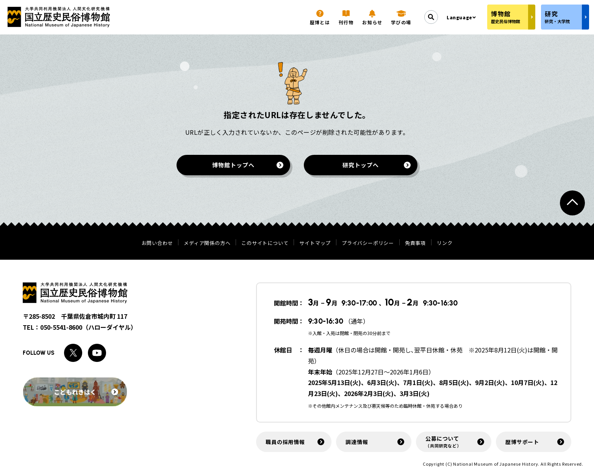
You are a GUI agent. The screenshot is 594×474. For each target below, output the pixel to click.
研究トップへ (360, 165)
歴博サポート (522, 442)
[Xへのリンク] (73, 353)
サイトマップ (315, 242)
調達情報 (356, 442)
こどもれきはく (86, 391)
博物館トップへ (233, 165)
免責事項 (415, 242)
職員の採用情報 (285, 442)
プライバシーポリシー (368, 242)
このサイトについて (264, 242)
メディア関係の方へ (207, 242)
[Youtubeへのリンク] (97, 353)
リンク (444, 242)
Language (459, 17)
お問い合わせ (157, 242)
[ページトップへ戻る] (572, 202)
